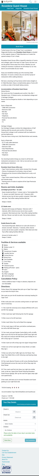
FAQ (3, 455)
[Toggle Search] (30, 1)
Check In (6, 409)
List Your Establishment (9, 452)
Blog (3, 464)
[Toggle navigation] (35, 1)
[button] (4, 28)
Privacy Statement (7, 457)
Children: (6, 427)
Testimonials (6, 462)
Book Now (19, 46)
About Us (4, 459)
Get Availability (30, 440)
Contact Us (5, 450)
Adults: (5, 420)
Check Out (6, 415)
